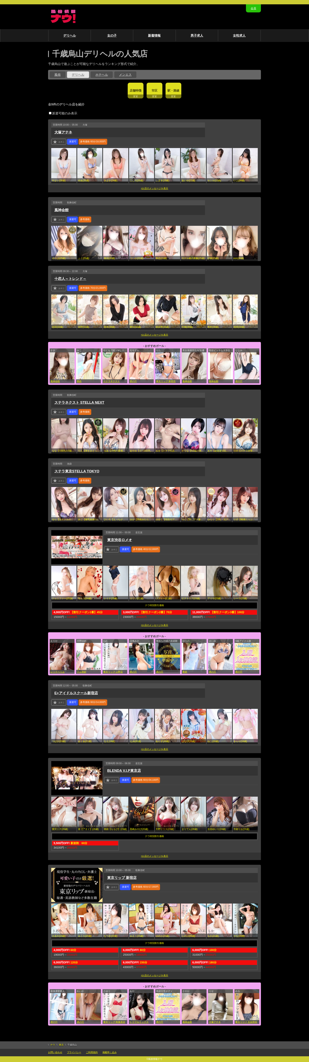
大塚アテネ (63, 132)
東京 (61, 1044)
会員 (253, 8)
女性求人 (239, 35)
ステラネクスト (111, 381)
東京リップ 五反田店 (246, 1022)
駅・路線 (173, 90)
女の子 (112, 35)
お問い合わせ (55, 1052)
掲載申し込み (109, 1052)
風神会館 (61, 210)
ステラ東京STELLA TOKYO (76, 471)
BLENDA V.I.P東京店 (124, 771)
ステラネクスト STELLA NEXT (79, 403)
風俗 (57, 74)
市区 (154, 90)
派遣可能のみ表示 (63, 113)
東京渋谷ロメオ (119, 540)
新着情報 (154, 35)
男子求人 (197, 35)
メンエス (125, 74)
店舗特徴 (135, 90)
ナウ (52, 1044)
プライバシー (74, 1052)
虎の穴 (133, 381)
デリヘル (69, 35)
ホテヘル (101, 74)
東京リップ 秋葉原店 (114, 1022)
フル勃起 (81, 671)
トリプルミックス (139, 1022)
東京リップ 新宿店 (166, 381)
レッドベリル (57, 671)
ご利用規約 (92, 1052)
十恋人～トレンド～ (70, 279)
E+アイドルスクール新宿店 (76, 693)
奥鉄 (79, 381)
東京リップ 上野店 (113, 671)
